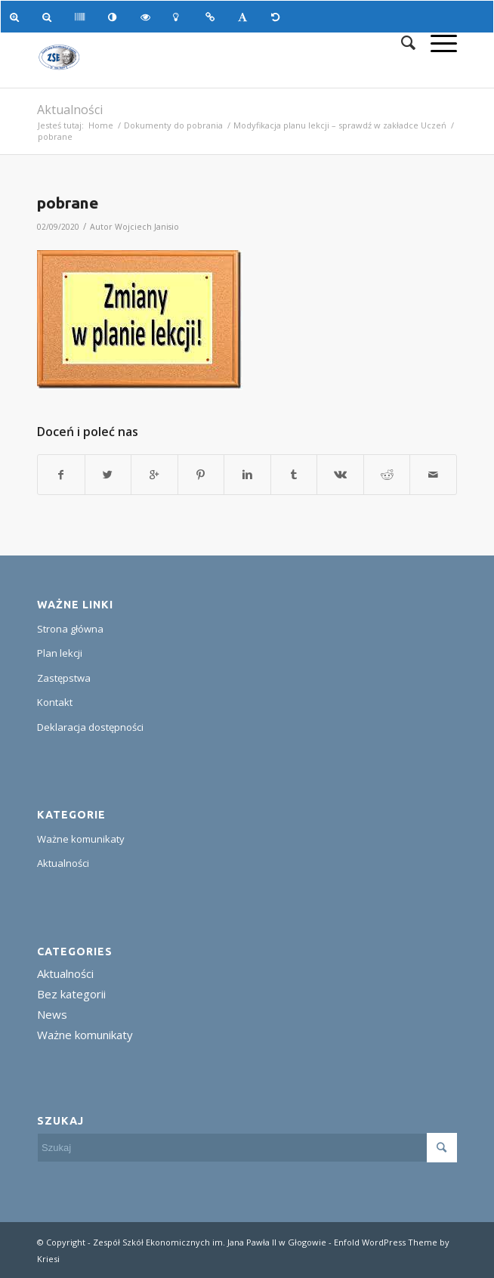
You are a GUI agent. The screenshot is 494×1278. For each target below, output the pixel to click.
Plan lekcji (59, 653)
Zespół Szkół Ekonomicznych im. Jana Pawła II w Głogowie (209, 1242)
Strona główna (70, 629)
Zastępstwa (64, 678)
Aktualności (70, 109)
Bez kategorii (71, 993)
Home (100, 125)
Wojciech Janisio (147, 226)
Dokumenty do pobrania (173, 125)
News (52, 1014)
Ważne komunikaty (81, 839)
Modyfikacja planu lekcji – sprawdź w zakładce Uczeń (339, 125)
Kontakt (55, 702)
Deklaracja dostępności (90, 727)
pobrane (67, 202)
